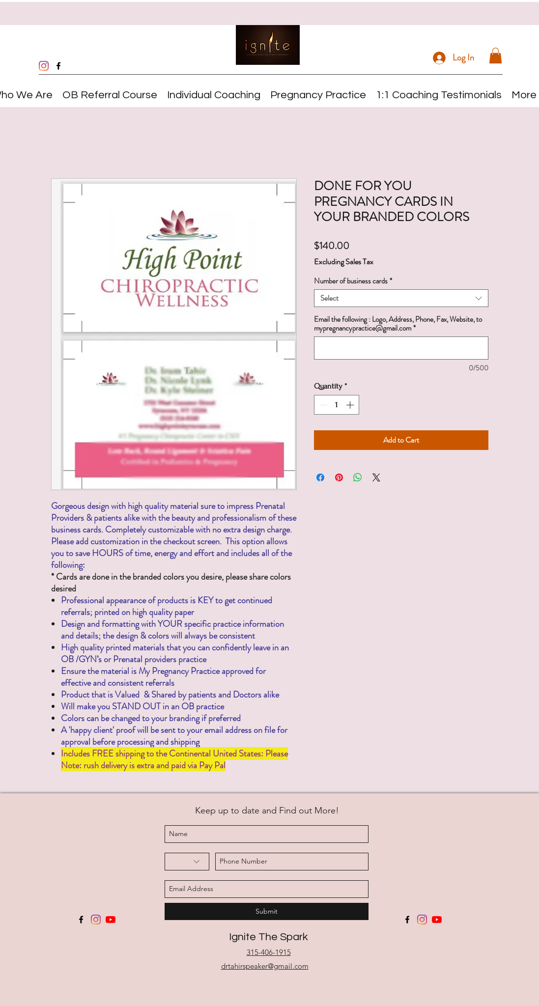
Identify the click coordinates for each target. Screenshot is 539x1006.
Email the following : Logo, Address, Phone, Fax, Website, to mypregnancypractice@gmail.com (398, 324)
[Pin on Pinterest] (339, 477)
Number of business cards (353, 281)
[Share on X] (376, 477)
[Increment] (351, 404)
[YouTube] (110, 919)
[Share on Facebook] (320, 477)
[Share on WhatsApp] (358, 477)
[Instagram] (44, 66)
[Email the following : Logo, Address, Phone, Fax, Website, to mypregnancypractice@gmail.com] (401, 348)
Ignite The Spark (268, 937)
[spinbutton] (336, 404)
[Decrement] (322, 404)
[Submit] (267, 911)
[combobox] (401, 298)
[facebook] (58, 66)
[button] (495, 55)
